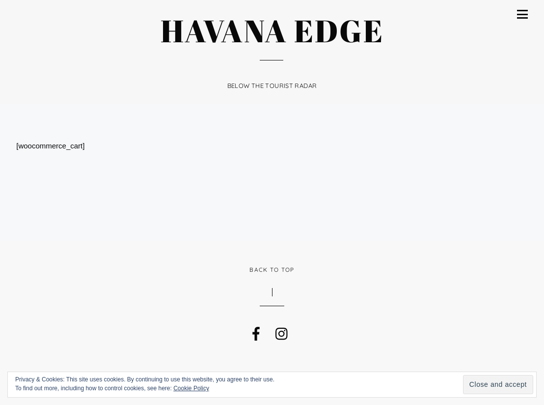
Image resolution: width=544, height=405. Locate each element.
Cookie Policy (191, 388)
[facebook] (255, 331)
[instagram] (281, 331)
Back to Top (271, 269)
